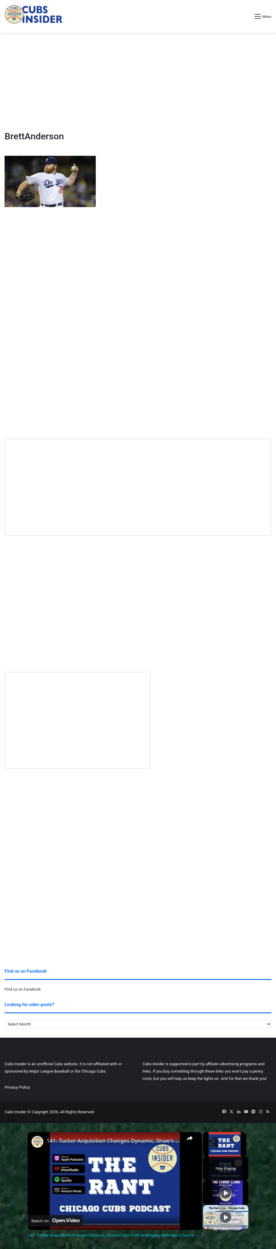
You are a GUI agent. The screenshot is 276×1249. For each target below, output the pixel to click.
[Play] (225, 1193)
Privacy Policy (17, 1087)
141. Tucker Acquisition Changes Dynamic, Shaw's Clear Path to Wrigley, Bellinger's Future (114, 1141)
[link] (37, 1142)
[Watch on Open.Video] (55, 1221)
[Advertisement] (138, 81)
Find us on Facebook (23, 989)
